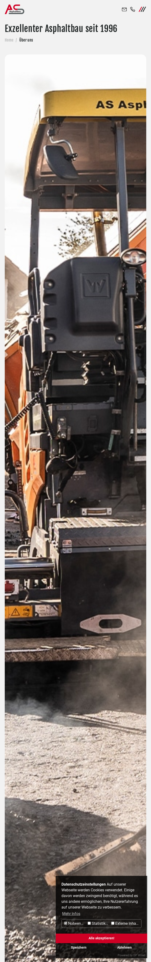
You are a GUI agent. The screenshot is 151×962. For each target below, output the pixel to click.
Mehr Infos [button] (71, 913)
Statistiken (99, 923)
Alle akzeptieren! (101, 938)
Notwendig (75, 923)
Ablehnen (124, 948)
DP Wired (139, 955)
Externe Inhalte (125, 923)
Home (9, 40)
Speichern (78, 948)
